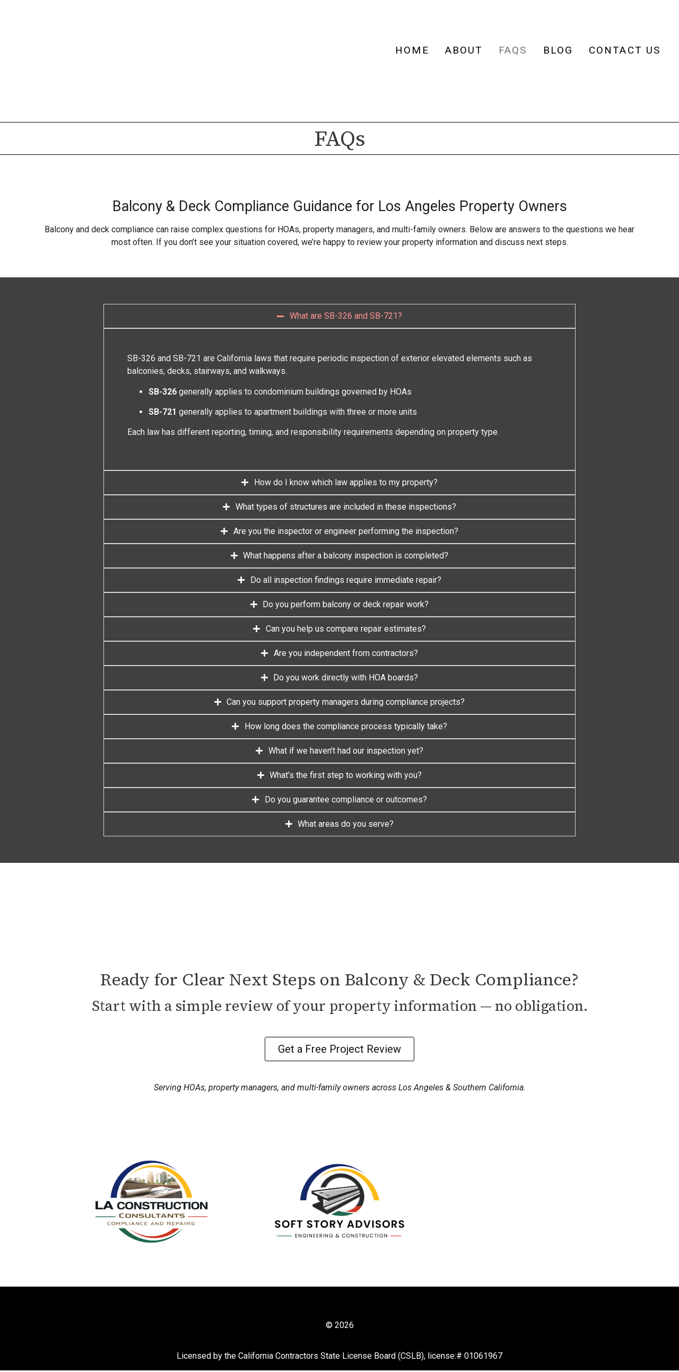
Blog (558, 50)
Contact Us (624, 50)
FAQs (513, 50)
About (464, 50)
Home (412, 50)
